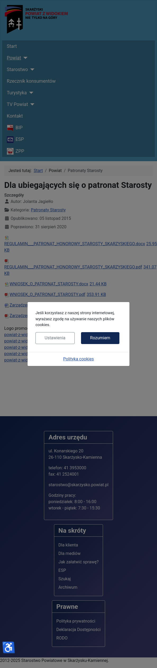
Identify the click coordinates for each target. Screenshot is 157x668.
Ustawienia (55, 337)
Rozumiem (100, 337)
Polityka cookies (78, 358)
